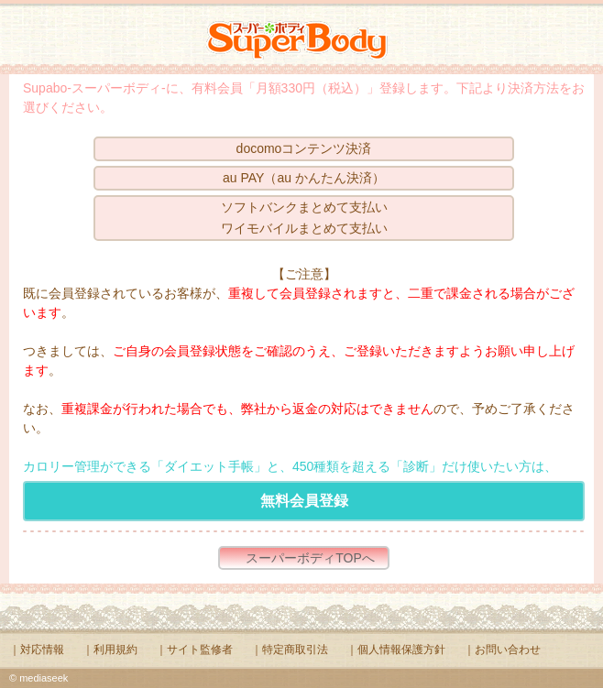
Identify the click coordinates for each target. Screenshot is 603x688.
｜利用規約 (109, 649)
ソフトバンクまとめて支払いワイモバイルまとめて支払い (304, 217)
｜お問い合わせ (502, 649)
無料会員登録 (304, 500)
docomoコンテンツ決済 (304, 148)
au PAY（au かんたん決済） (304, 177)
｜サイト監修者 (194, 649)
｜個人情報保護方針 (395, 649)
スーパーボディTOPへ (310, 558)
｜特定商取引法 (289, 649)
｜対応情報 (36, 649)
